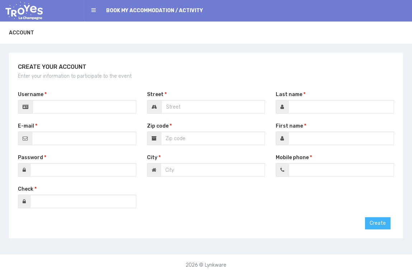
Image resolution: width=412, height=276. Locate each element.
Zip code (158, 126)
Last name (289, 94)
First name (289, 126)
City (152, 157)
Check (25, 189)
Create (378, 223)
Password (30, 157)
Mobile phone (292, 157)
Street (155, 94)
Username (30, 94)
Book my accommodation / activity (154, 11)
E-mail (26, 126)
